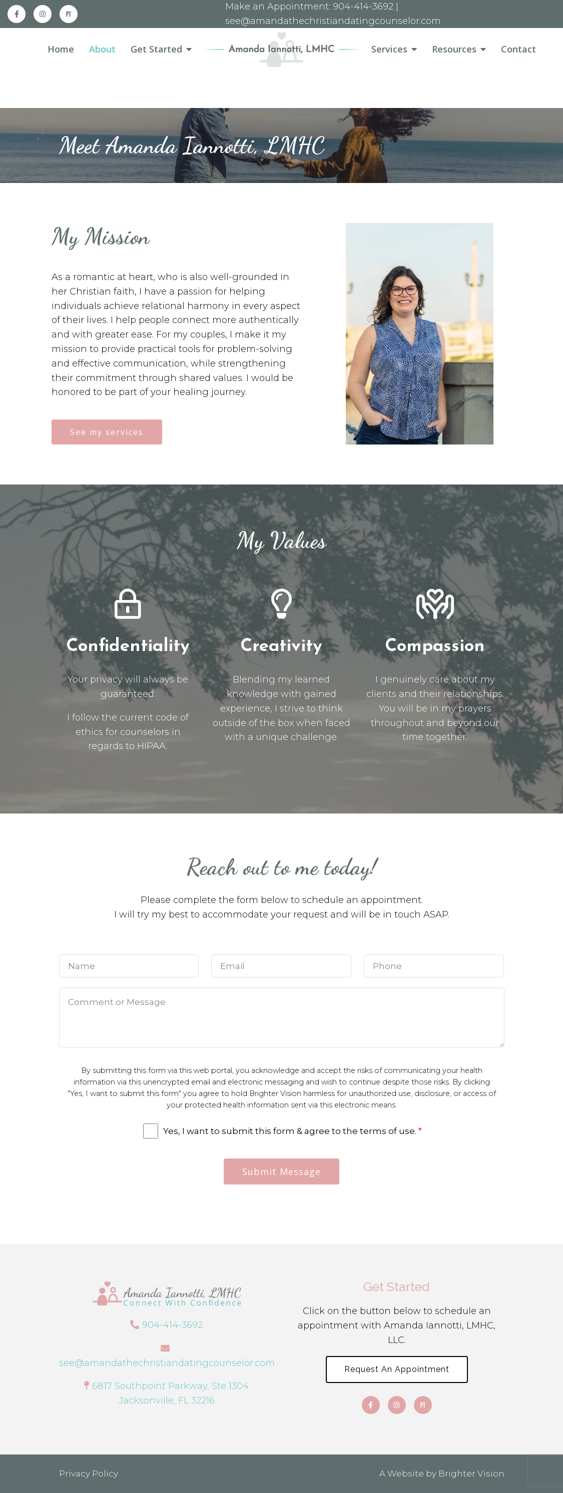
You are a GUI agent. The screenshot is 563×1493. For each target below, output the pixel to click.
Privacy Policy (88, 1473)
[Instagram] (43, 14)
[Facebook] (17, 14)
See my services (107, 432)
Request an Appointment (396, 1369)
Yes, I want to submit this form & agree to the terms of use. (292, 1131)
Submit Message (281, 1172)
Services (389, 49)
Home (61, 49)
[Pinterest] (69, 14)
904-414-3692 (172, 1325)
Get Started (156, 49)
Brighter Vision (471, 1473)
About (102, 49)
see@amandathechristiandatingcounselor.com (167, 1363)
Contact (518, 49)
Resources (454, 49)
